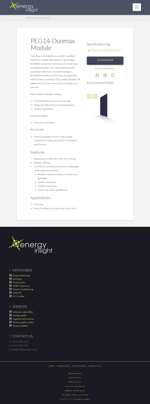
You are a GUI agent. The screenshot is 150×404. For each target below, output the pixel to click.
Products (18, 18)
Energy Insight (82, 399)
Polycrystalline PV (104, 50)
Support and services (23, 318)
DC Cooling (18, 296)
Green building (20, 325)
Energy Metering (21, 275)
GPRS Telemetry (21, 285)
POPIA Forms (75, 382)
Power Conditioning (23, 289)
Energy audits (20, 315)
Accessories (19, 282)
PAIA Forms (75, 378)
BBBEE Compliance (75, 391)
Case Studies (79, 366)
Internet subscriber (23, 312)
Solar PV (17, 292)
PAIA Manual (75, 373)
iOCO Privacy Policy (75, 386)
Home (51, 366)
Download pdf (105, 59)
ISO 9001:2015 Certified (75, 395)
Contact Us (95, 366)
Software (17, 279)
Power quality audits (23, 322)
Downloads (63, 366)
